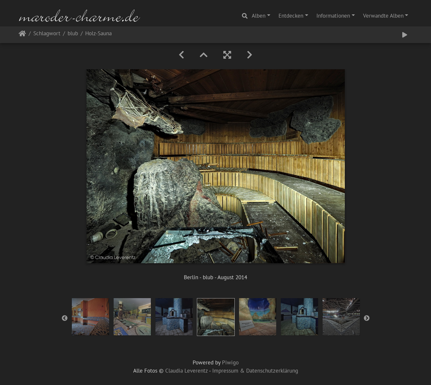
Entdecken (291, 15)
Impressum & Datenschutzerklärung (255, 370)
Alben (258, 15)
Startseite (22, 35)
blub (73, 34)
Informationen (333, 15)
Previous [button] (64, 318)
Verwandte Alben (383, 15)
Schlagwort (46, 34)
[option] (90, 316)
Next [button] (366, 318)
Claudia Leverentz (186, 370)
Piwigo (230, 362)
